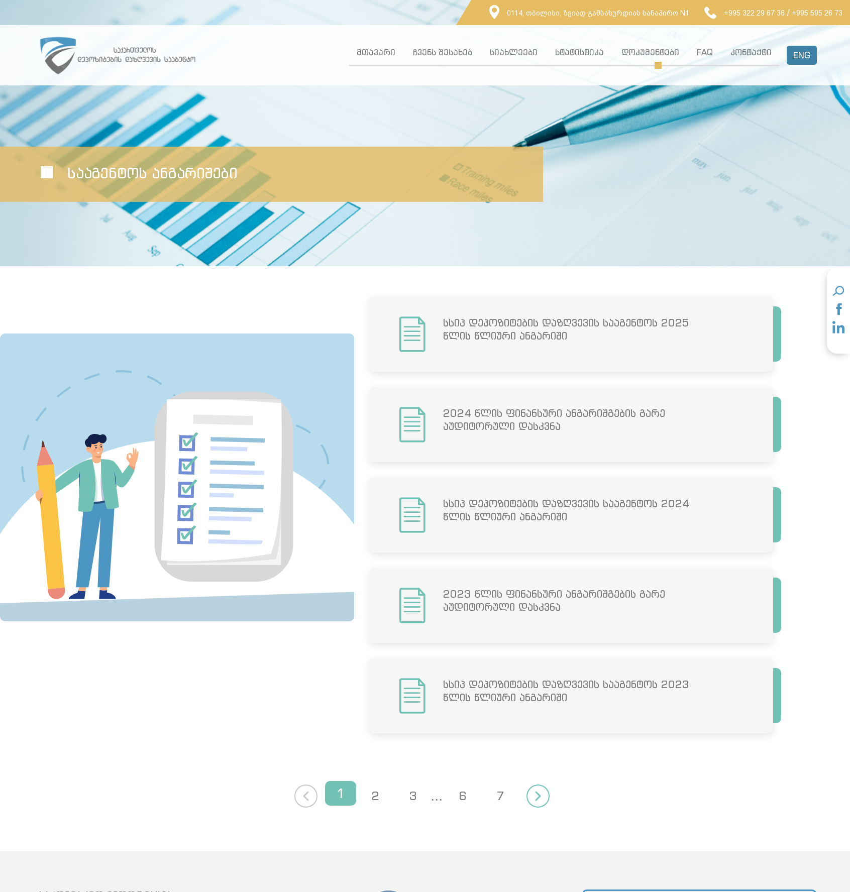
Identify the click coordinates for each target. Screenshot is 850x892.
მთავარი (376, 52)
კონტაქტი (751, 52)
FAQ (705, 52)
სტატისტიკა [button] (579, 52)
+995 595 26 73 (817, 13)
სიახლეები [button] (514, 52)
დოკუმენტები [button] (650, 52)
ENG (801, 55)
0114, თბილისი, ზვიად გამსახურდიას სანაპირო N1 (589, 13)
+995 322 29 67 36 (744, 13)
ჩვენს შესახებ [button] (442, 52)
